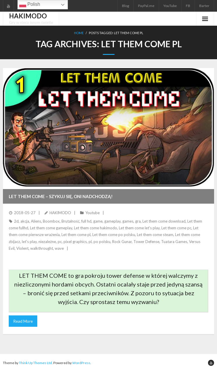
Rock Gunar (122, 241)
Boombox (51, 221)
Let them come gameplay (51, 228)
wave (59, 248)
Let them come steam (155, 234)
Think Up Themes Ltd (35, 363)
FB (188, 6)
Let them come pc (176, 228)
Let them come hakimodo (95, 228)
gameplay (112, 221)
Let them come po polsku (113, 234)
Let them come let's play (139, 228)
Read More (23, 321)
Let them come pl (76, 234)
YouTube (170, 6)
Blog (125, 6)
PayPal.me (146, 6)
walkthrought (41, 248)
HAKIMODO (60, 212)
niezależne (47, 241)
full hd (86, 221)
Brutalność (70, 221)
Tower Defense (146, 241)
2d (16, 221)
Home (79, 33)
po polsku (101, 241)
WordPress (81, 363)
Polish (29, 4)
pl (90, 241)
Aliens (36, 221)
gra (138, 221)
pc (60, 241)
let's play (29, 241)
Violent (22, 248)
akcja (24, 221)
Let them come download (164, 221)
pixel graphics (75, 241)
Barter (204, 6)
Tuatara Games (174, 241)
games (127, 221)
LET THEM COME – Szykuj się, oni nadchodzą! (61, 196)
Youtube (92, 212)
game (98, 221)
